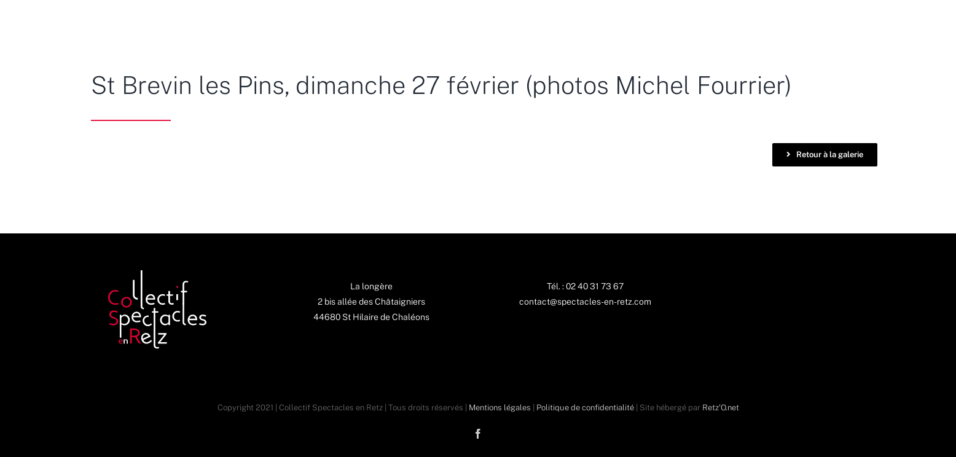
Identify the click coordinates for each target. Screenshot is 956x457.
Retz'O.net (720, 407)
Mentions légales (500, 407)
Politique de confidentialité (585, 407)
